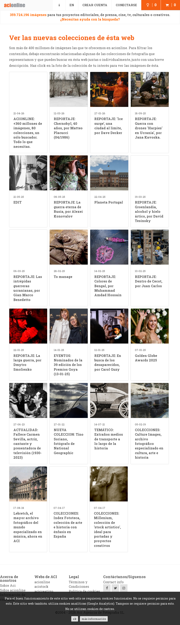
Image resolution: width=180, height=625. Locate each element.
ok (74, 618)
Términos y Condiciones (79, 584)
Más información (94, 618)
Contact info (113, 582)
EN (72, 5)
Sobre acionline (13, 590)
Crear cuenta (94, 5)
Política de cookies (84, 591)
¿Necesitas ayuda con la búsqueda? (90, 19)
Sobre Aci (8, 585)
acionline (42, 582)
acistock (41, 586)
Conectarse (126, 5)
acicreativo (43, 591)
